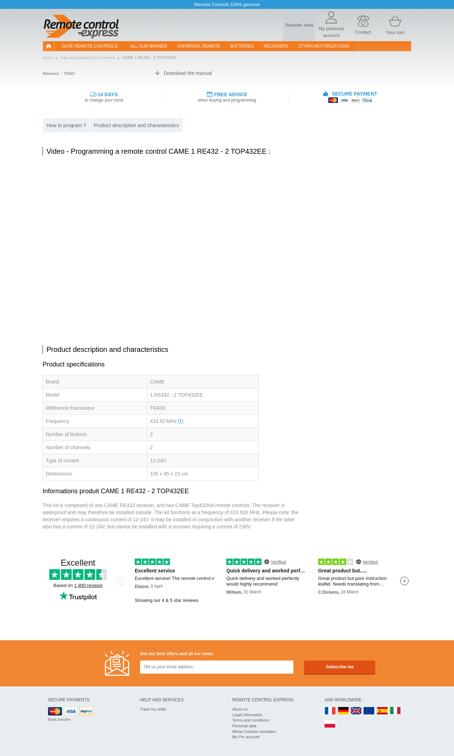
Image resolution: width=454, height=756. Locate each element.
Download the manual (188, 73)
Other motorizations (323, 46)
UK (356, 711)
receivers (276, 46)
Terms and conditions (250, 720)
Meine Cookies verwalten (254, 731)
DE (343, 711)
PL (330, 724)
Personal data (244, 726)
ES (382, 711)
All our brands (148, 46)
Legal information (247, 715)
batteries (242, 46)
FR (330, 711)
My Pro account (245, 737)
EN (369, 711)
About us (240, 709)
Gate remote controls (89, 46)
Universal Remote (198, 46)
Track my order (153, 709)
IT (395, 711)
